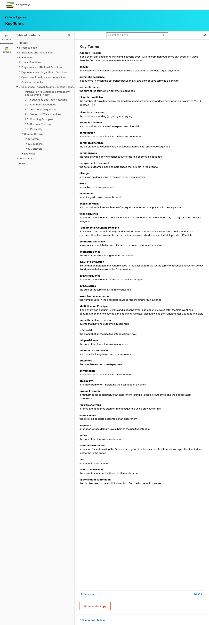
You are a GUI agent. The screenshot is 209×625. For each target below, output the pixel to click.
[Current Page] (45, 138)
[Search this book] (133, 35)
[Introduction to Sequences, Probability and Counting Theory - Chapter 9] (47, 93)
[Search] (164, 35)
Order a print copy (95, 606)
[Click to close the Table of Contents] (6, 37)
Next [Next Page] (199, 594)
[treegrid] (43, 103)
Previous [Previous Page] (87, 594)
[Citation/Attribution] (142, 620)
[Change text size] (204, 35)
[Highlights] (6, 50)
